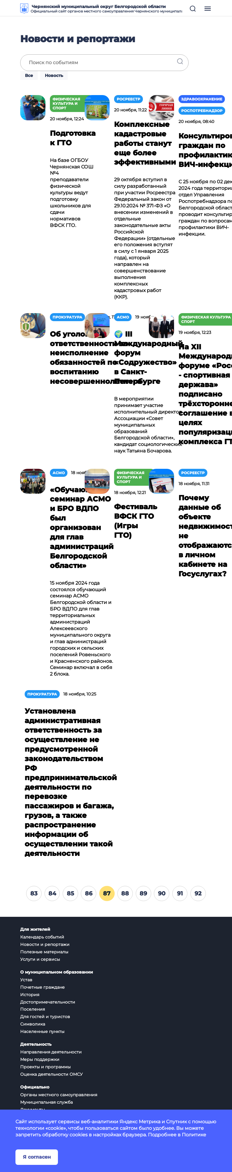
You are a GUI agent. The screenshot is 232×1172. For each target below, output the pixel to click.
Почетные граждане (42, 987)
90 (161, 893)
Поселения (32, 1009)
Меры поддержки (39, 1059)
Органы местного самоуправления (58, 1094)
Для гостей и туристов (45, 1016)
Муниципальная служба (46, 1102)
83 (33, 893)
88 (125, 893)
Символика (32, 1024)
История (29, 994)
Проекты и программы (45, 1067)
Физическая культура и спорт (66, 103)
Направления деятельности (51, 1052)
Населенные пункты (42, 1031)
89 (143, 893)
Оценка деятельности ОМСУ (51, 1074)
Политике (194, 1135)
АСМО (123, 317)
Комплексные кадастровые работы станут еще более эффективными (145, 143)
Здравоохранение (201, 99)
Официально (34, 1087)
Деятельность (35, 1044)
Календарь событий (42, 937)
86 (88, 893)
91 (180, 893)
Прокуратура (67, 317)
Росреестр (128, 99)
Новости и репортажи (45, 944)
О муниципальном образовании (56, 972)
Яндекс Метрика (139, 1121)
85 (70, 893)
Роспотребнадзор (201, 110)
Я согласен (37, 1157)
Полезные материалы (44, 952)
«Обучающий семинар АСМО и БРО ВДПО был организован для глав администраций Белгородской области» (81, 527)
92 (198, 893)
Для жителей (35, 929)
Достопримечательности (47, 1002)
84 (52, 893)
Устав (26, 979)
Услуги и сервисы (40, 959)
